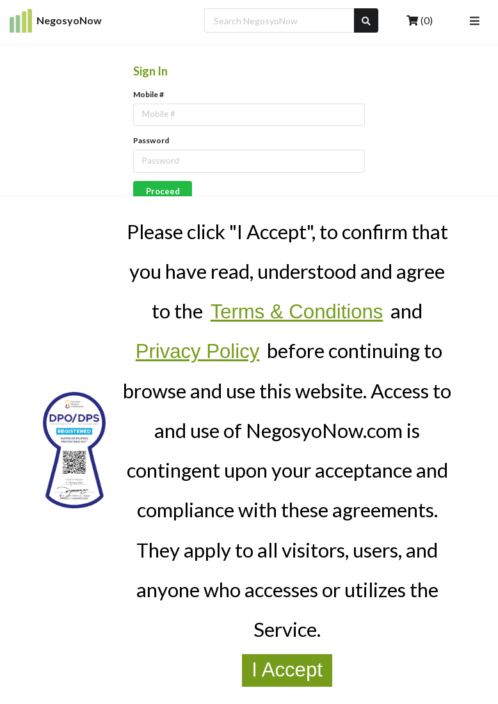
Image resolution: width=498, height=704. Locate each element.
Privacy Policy (198, 351)
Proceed (163, 191)
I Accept (287, 670)
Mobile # (148, 94)
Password (151, 140)
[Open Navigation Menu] (474, 20)
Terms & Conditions (297, 312)
